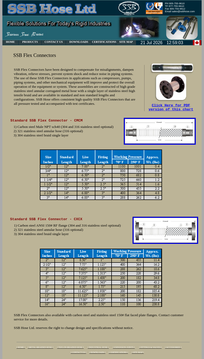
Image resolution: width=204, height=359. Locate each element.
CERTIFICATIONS (104, 41)
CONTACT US (54, 41)
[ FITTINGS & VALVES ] (150, 347)
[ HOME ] (20, 347)
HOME (10, 41)
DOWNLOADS (78, 41)
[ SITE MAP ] (138, 352)
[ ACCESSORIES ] (173, 347)
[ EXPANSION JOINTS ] (124, 347)
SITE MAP (126, 41)
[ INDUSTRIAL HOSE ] (98, 347)
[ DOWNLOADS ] (97, 352)
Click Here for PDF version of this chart (171, 108)
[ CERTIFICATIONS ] (118, 352)
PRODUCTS (30, 41)
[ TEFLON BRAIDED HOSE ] (70, 347)
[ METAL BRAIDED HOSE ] (40, 347)
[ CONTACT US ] (78, 352)
